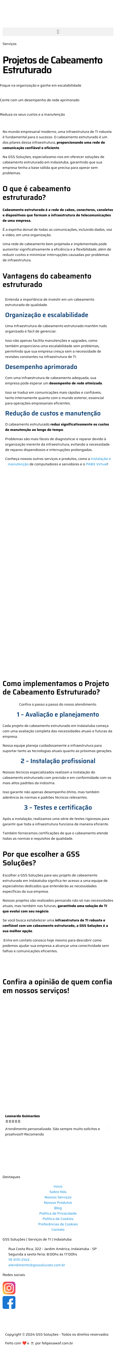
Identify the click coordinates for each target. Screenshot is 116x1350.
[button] (58, 31)
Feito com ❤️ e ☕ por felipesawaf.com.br (39, 1343)
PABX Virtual (96, 464)
